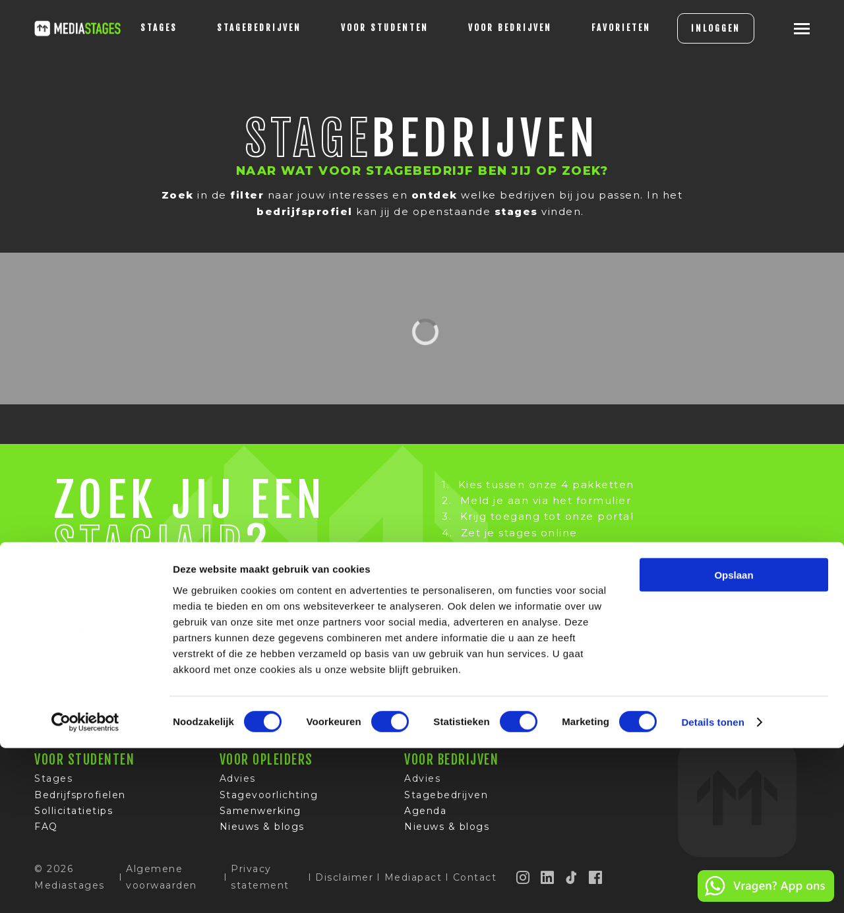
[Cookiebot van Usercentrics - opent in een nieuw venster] (85, 887)
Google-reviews (566, 692)
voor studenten (363, 27)
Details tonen (712, 887)
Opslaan (733, 739)
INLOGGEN (694, 28)
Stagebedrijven (238, 27)
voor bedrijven (489, 27)
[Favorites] (600, 28)
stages (137, 27)
